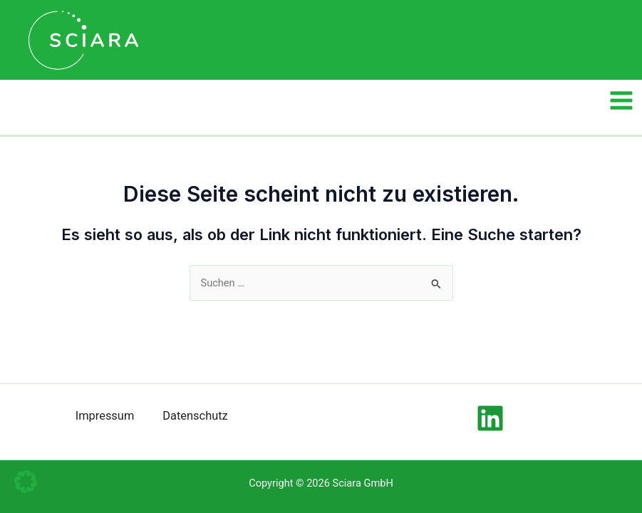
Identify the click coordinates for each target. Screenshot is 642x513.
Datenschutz (194, 416)
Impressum (105, 416)
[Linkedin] (490, 418)
